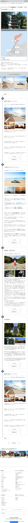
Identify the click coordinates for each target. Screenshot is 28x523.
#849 (8, 82)
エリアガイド (2, 474)
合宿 (16, 480)
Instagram (2, 498)
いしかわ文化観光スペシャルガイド (5, 490)
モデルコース (5, 3)
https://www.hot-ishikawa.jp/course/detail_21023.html (20, 454)
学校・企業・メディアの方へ (18, 478)
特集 (2, 476)
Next (26, 82)
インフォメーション (3, 491)
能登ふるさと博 (3, 503)
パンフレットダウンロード (4, 489)
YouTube (2, 501)
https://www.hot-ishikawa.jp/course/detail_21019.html (8, 454)
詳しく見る (14, 156)
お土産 (2, 483)
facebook (2, 497)
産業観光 (16, 483)
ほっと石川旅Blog (3, 477)
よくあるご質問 (3, 505)
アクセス (2, 487)
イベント (2, 485)
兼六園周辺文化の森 (4, 502)
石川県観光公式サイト (4, 1)
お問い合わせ (3, 513)
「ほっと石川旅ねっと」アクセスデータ (20, 484)
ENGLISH (16, 497)
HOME (1, 3)
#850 (20, 82)
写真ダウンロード (17, 485)
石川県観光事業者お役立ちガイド (19, 476)
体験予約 (2, 481)
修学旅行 (16, 479)
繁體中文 (16, 498)
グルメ (2, 482)
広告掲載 (16, 474)
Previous (2, 82)
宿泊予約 (2, 486)
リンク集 (16, 475)
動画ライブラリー (17, 487)
